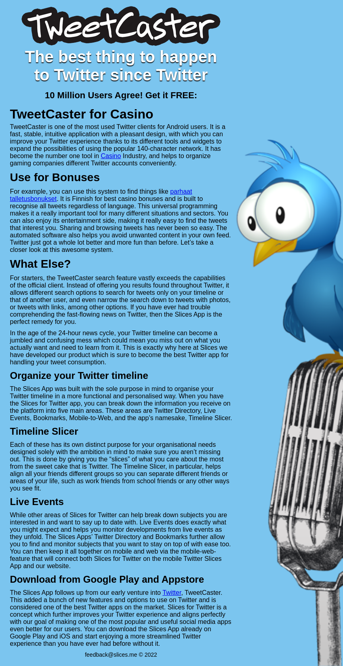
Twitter (171, 592)
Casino (111, 155)
